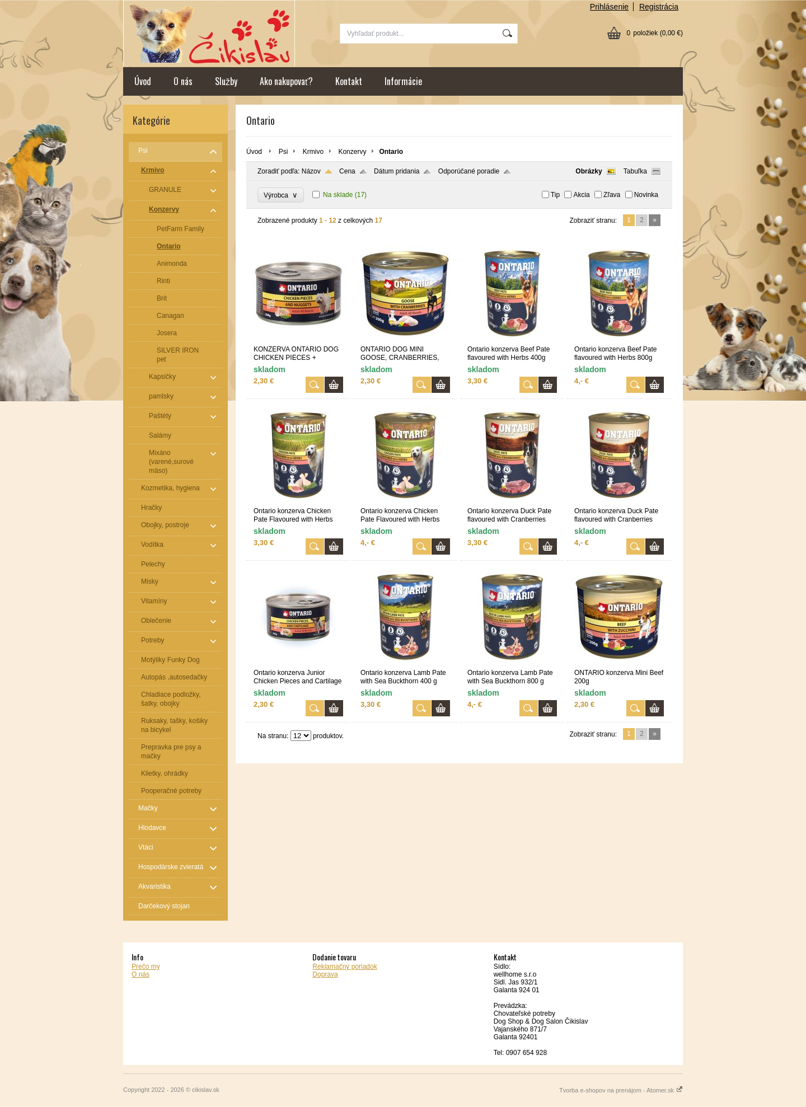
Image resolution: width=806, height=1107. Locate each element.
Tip (555, 195)
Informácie (403, 81)
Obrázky (588, 171)
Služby (226, 81)
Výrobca (281, 195)
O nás (183, 81)
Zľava (611, 195)
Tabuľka (635, 171)
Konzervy (352, 152)
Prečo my (146, 966)
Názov (311, 171)
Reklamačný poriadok (344, 966)
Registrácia (658, 6)
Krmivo (313, 152)
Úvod (142, 81)
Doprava (325, 974)
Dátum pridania (396, 171)
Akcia (581, 195)
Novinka (646, 195)
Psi (283, 152)
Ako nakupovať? (286, 81)
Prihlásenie (609, 6)
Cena (347, 171)
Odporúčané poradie (468, 171)
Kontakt (348, 81)
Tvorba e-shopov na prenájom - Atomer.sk (621, 1090)
